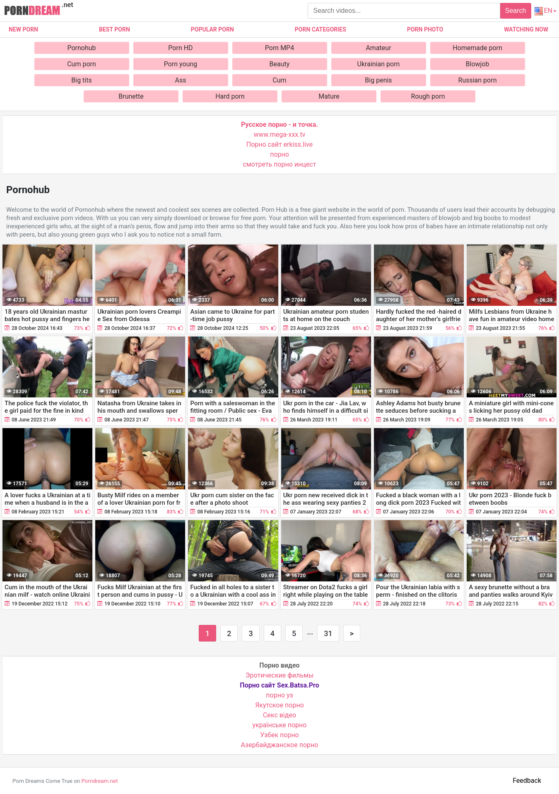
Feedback (527, 780)
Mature (328, 96)
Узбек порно (279, 735)
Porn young (181, 64)
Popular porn (212, 29)
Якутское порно (279, 705)
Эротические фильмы (280, 675)
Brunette (130, 96)
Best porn (114, 29)
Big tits (81, 80)
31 (328, 633)
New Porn (23, 29)
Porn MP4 (279, 48)
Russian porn (477, 80)
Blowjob (477, 64)
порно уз (279, 695)
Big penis (378, 80)
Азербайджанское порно (279, 745)
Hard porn (230, 96)
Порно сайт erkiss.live (279, 144)
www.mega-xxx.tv (280, 134)
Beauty (280, 64)
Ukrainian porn (378, 64)
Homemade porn (477, 48)
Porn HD (180, 48)
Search (515, 10)
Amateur (378, 48)
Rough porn (428, 96)
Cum (279, 80)
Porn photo (425, 29)
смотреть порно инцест (279, 164)
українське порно (280, 725)
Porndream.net (99, 781)
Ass (180, 80)
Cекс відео (279, 715)
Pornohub (81, 48)
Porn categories (320, 29)
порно (279, 154)
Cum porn (81, 64)
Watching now (526, 29)
